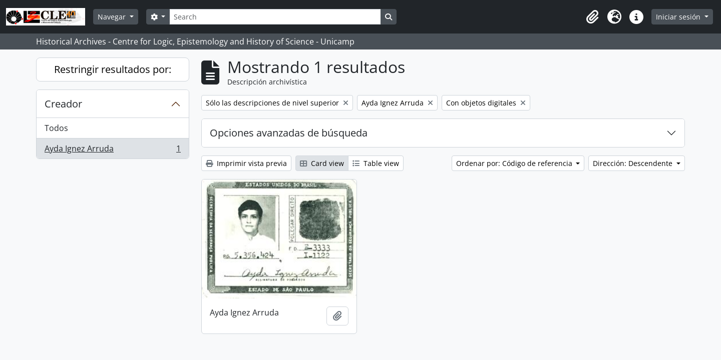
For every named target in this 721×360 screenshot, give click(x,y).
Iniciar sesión (679, 17)
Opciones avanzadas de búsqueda (289, 133)
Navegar (113, 17)
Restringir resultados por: (112, 69)
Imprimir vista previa (246, 163)
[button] (592, 17)
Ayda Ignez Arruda (112, 150)
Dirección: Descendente (633, 163)
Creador (63, 103)
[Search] (275, 16)
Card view (322, 163)
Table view (375, 163)
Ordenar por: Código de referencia (515, 163)
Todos (56, 128)
